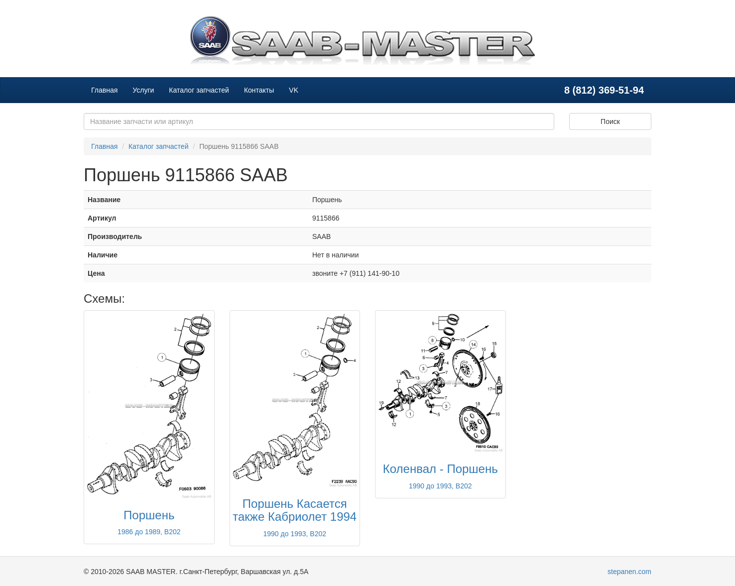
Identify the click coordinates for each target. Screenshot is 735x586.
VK (293, 90)
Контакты (259, 90)
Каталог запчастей (199, 90)
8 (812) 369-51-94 (604, 90)
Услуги (143, 90)
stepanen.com (629, 572)
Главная (104, 90)
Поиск (610, 121)
